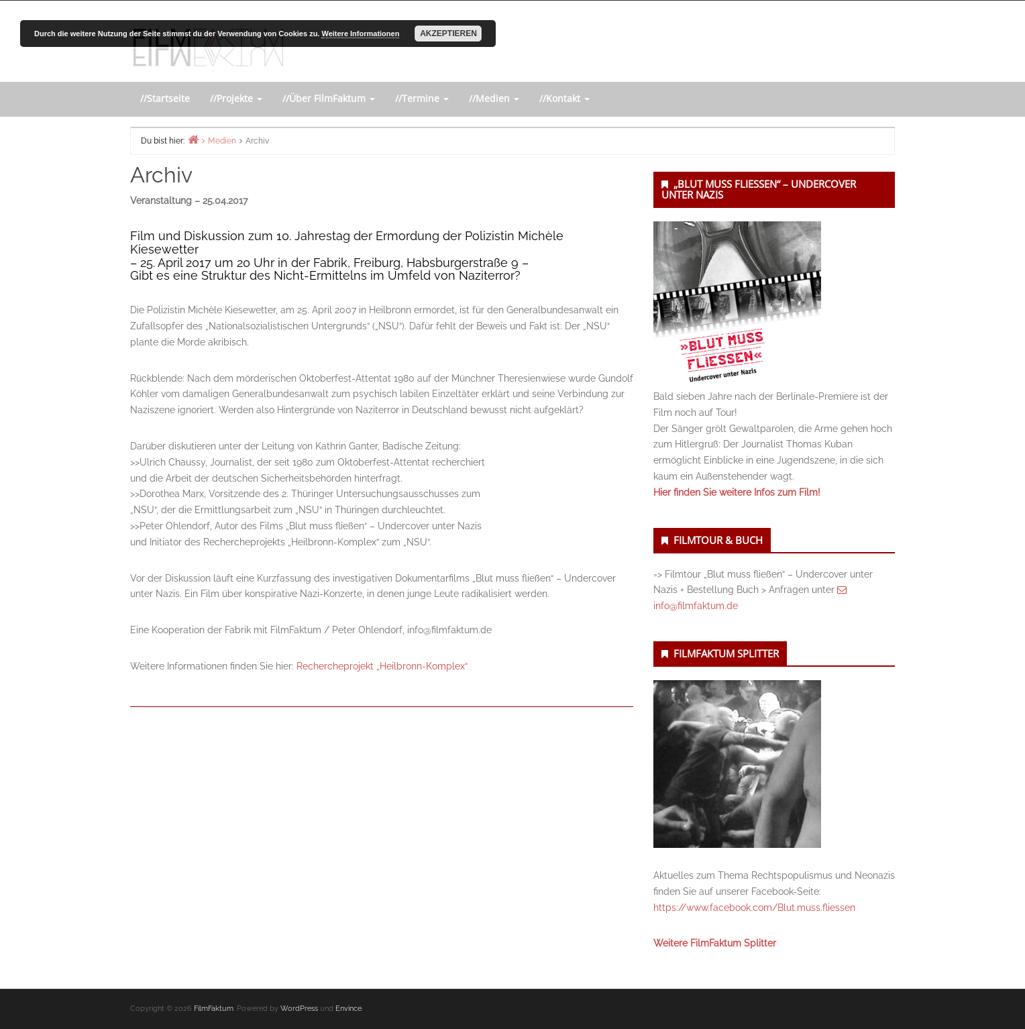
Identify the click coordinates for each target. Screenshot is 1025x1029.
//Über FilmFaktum (328, 98)
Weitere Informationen (360, 34)
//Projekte (236, 98)
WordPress (299, 1008)
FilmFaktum (213, 1008)
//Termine (422, 98)
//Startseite (165, 98)
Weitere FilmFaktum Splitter (714, 943)
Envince (348, 1008)
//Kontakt (564, 98)
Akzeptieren (448, 33)
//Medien (494, 98)
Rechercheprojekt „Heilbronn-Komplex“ (382, 666)
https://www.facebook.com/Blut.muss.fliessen (754, 907)
